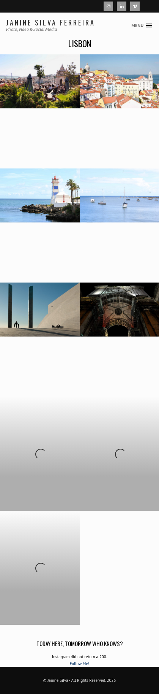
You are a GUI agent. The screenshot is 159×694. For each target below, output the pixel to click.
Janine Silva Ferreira (51, 22)
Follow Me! (80, 663)
